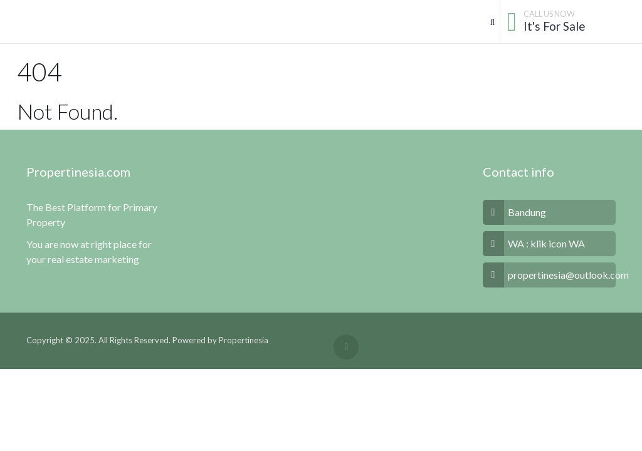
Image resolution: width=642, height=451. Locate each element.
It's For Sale (555, 26)
